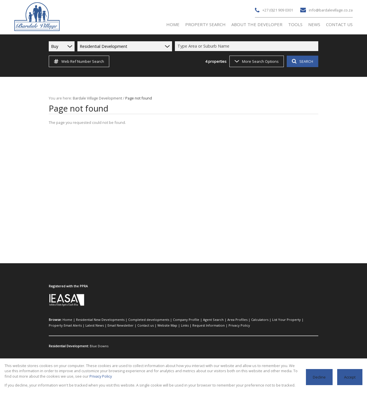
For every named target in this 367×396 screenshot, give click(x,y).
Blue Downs (97, 346)
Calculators (237, 319)
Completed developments (139, 319)
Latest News (58, 325)
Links (138, 325)
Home (66, 319)
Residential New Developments (95, 319)
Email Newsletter (81, 325)
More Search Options (256, 61)
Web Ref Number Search (78, 61)
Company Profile (172, 319)
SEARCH (301, 61)
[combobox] (247, 46)
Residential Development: (68, 346)
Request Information (159, 325)
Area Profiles (217, 319)
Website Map (123, 325)
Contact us (103, 325)
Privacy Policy (187, 325)
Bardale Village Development (95, 98)
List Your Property (260, 319)
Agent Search (195, 319)
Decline (320, 377)
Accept (350, 377)
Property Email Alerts (290, 319)
